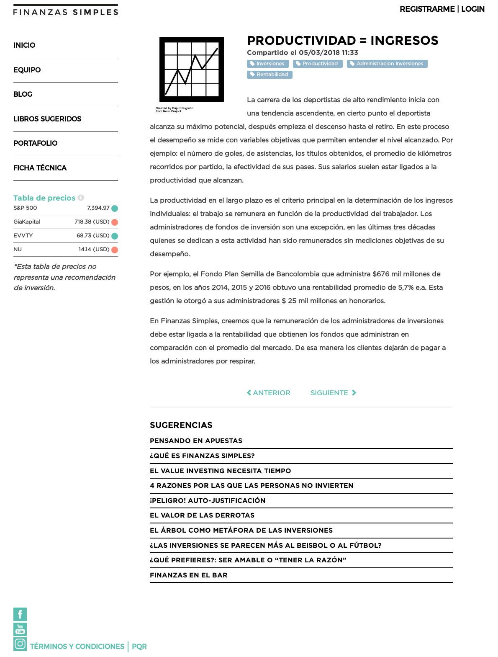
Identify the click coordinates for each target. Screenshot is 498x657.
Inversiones (268, 64)
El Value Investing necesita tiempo (220, 470)
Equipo (27, 70)
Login (473, 9)
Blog (22, 94)
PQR (139, 647)
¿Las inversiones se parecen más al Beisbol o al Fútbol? (266, 545)
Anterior (268, 393)
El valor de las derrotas (202, 515)
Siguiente (334, 393)
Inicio (24, 45)
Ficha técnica (40, 168)
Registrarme (427, 9)
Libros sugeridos (47, 119)
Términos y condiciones (77, 647)
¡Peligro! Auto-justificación (208, 500)
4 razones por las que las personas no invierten (252, 485)
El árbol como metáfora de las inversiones (241, 530)
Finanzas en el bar (189, 575)
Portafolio (35, 143)
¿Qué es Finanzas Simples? (202, 455)
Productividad (317, 64)
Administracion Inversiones (387, 64)
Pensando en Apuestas (196, 440)
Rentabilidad (270, 74)
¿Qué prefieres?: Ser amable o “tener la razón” (248, 560)
